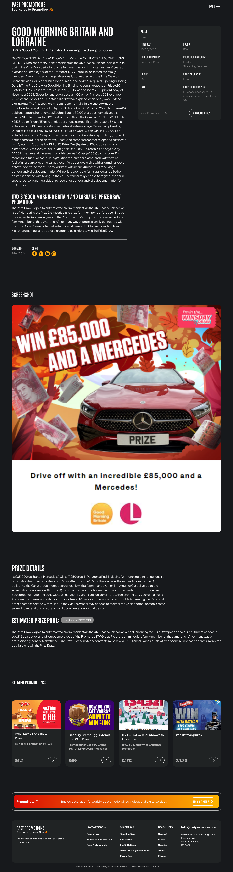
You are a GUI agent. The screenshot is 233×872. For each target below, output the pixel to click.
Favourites (126, 855)
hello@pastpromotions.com (198, 827)
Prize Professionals (97, 844)
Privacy (162, 855)
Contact (162, 833)
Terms (161, 850)
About (161, 839)
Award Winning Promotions (135, 850)
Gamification (127, 833)
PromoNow (93, 833)
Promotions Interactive (99, 839)
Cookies (162, 844)
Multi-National (128, 844)
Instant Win (126, 839)
